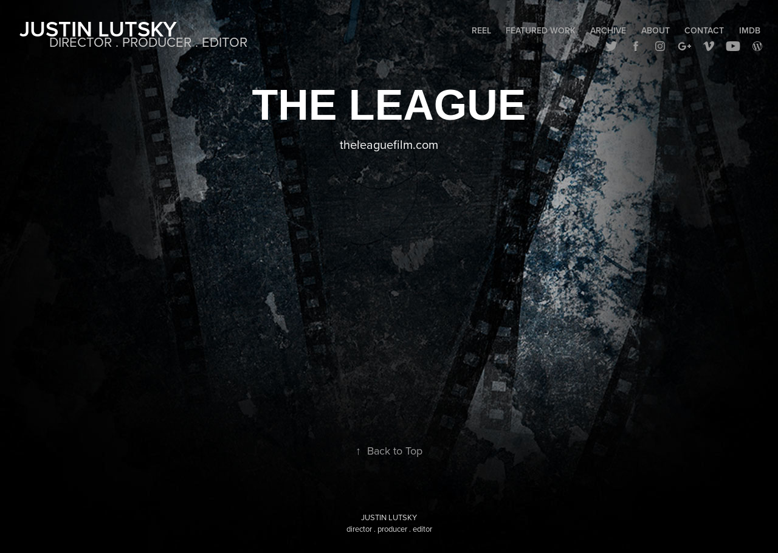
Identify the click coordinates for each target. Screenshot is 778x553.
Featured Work (541, 30)
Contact (704, 30)
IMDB (749, 30)
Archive (608, 30)
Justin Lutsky (98, 28)
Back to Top (389, 450)
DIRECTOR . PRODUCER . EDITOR (148, 41)
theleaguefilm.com (389, 144)
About (655, 30)
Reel (481, 30)
